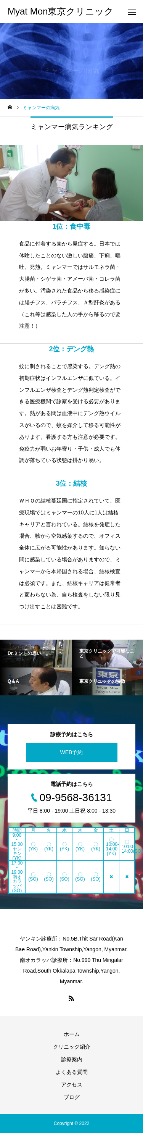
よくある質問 (72, 1072)
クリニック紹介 (71, 1047)
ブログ (72, 1097)
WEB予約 (71, 752)
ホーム (72, 1034)
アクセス (71, 1084)
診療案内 (71, 1059)
